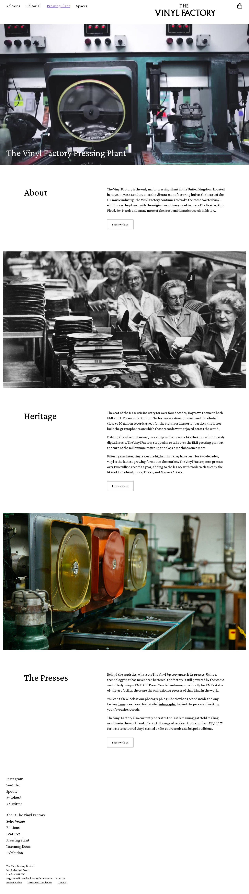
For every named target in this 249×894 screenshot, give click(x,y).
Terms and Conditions (40, 882)
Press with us (120, 224)
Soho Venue (15, 821)
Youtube (13, 785)
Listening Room (18, 846)
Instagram (14, 779)
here (121, 704)
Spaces (81, 6)
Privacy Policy (14, 882)
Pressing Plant (58, 6)
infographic (167, 704)
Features (13, 834)
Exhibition (14, 853)
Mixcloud (13, 797)
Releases (13, 6)
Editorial (33, 6)
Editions (13, 827)
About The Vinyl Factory (25, 815)
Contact (62, 882)
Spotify (11, 791)
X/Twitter (14, 804)
